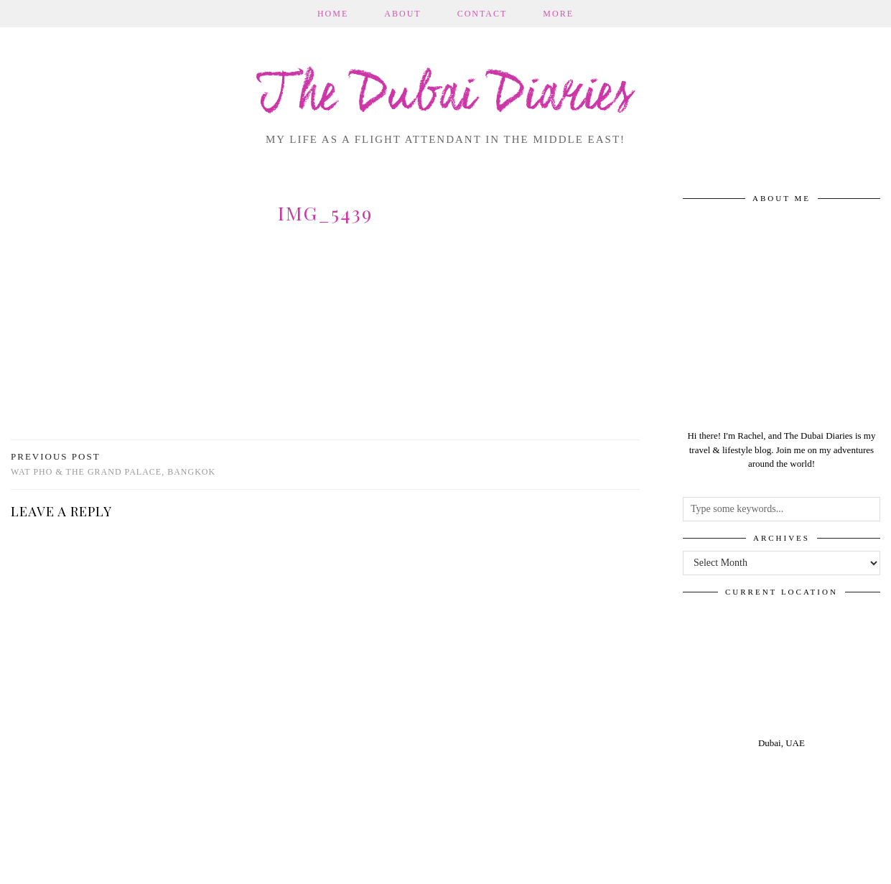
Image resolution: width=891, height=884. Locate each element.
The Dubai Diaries (445, 96)
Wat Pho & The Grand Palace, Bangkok (113, 464)
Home (332, 14)
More (558, 14)
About (402, 14)
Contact (482, 14)
